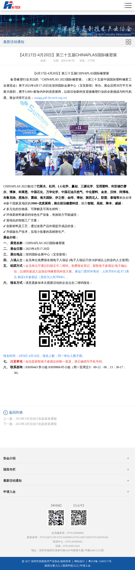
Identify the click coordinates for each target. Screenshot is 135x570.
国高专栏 (66, 469)
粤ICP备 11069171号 (100, 561)
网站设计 (79, 561)
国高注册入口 (52, 565)
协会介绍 (66, 458)
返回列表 (16, 412)
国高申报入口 (70, 565)
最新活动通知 (66, 480)
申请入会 (66, 492)
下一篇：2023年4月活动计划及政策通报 (30, 424)
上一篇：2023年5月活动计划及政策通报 (30, 418)
